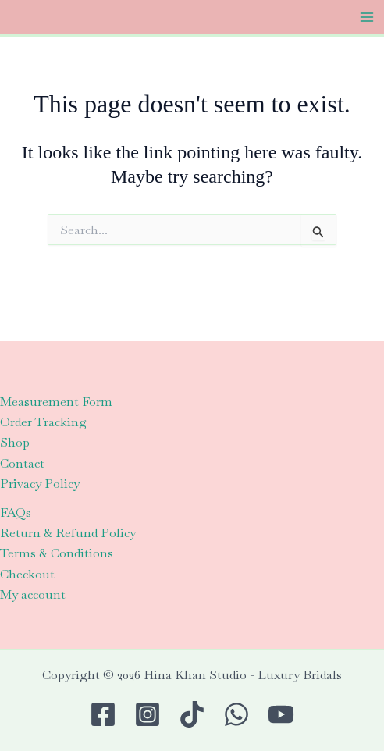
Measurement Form (56, 401)
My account (33, 594)
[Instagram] (147, 714)
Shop (15, 442)
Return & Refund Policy (68, 533)
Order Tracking (43, 422)
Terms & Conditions (56, 553)
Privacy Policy (40, 483)
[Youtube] (281, 714)
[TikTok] (192, 714)
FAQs (15, 512)
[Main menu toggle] (367, 17)
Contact (22, 463)
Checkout (27, 574)
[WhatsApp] (236, 714)
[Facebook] (103, 714)
